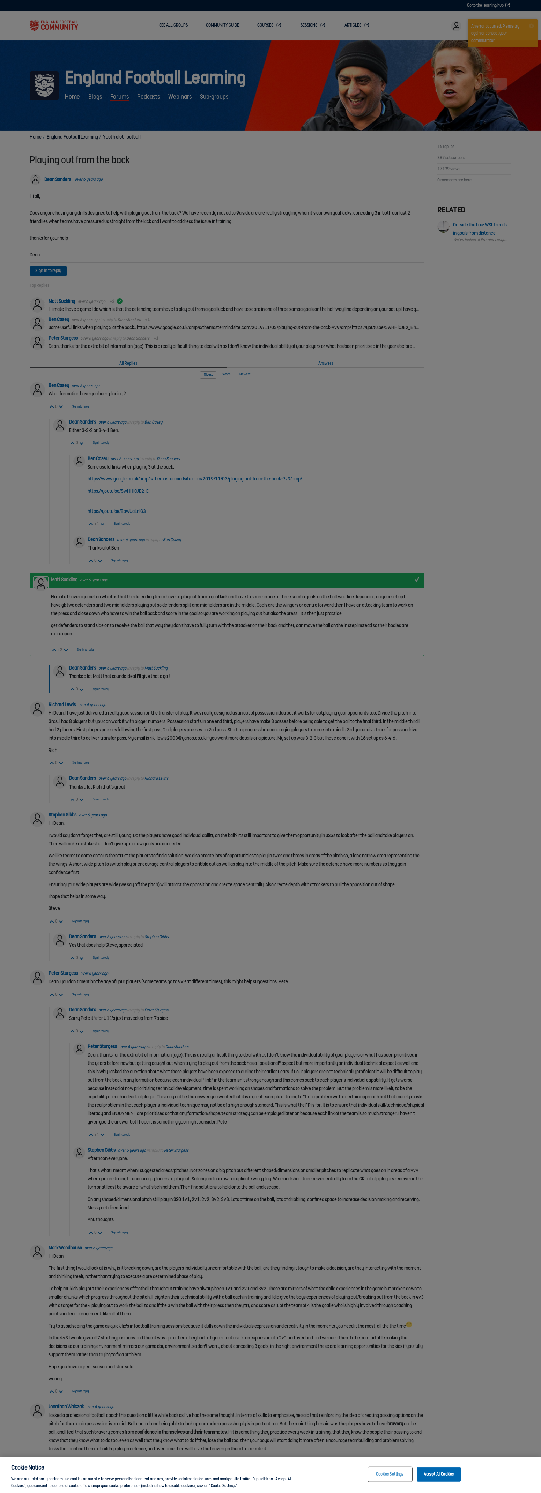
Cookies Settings (389, 1474)
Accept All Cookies (439, 1474)
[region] (270, 1475)
